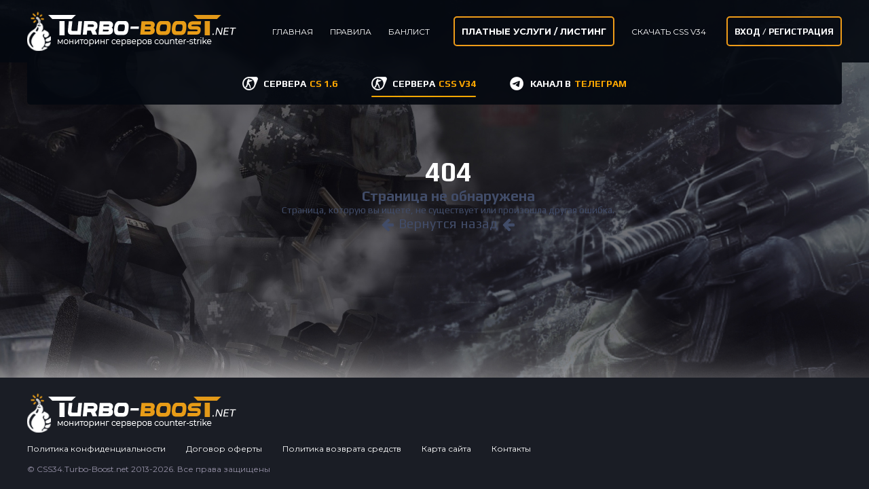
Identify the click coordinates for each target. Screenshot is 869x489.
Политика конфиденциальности (96, 448)
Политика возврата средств (341, 448)
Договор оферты (224, 448)
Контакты (511, 448)
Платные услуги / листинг (534, 31)
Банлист (409, 31)
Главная (292, 31)
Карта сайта (446, 448)
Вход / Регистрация (784, 31)
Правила (350, 31)
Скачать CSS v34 (668, 31)
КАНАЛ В (578, 83)
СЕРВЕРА (300, 83)
